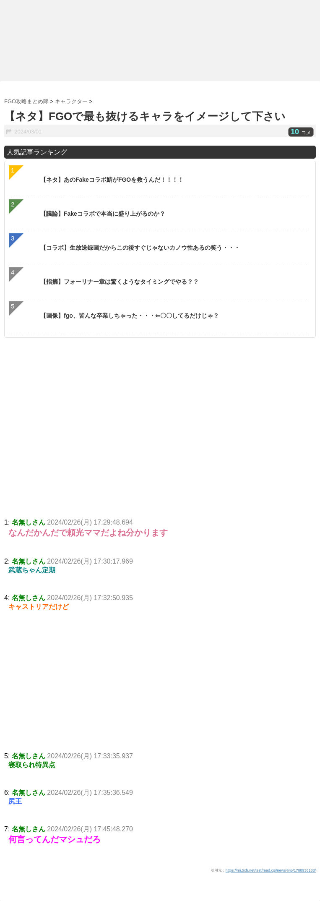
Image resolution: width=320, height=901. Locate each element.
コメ (301, 133)
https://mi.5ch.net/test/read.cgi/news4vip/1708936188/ (271, 870)
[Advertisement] (160, 689)
